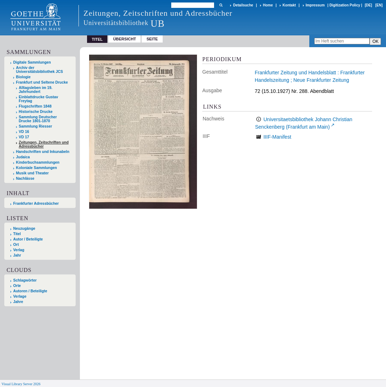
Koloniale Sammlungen (36, 168)
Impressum (315, 5)
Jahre (18, 302)
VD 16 (24, 132)
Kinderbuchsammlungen (38, 162)
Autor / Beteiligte (28, 239)
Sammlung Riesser (35, 126)
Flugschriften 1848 (35, 106)
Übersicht (124, 39)
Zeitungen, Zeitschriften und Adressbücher (44, 144)
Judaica (23, 157)
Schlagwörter (25, 280)
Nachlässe (25, 178)
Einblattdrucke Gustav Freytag (38, 99)
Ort (16, 245)
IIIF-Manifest (277, 137)
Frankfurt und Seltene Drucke (42, 82)
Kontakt (289, 5)
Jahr (17, 255)
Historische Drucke (36, 112)
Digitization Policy (344, 5)
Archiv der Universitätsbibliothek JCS (39, 70)
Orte (17, 286)
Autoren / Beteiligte (30, 291)
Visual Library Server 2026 (20, 384)
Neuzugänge (24, 228)
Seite (152, 39)
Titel (17, 234)
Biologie (23, 77)
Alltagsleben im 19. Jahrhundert (35, 90)
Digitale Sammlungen (32, 62)
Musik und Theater (32, 173)
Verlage (19, 296)
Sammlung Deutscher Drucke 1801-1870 (38, 119)
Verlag (18, 250)
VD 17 (24, 137)
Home (268, 5)
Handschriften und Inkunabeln (43, 152)
